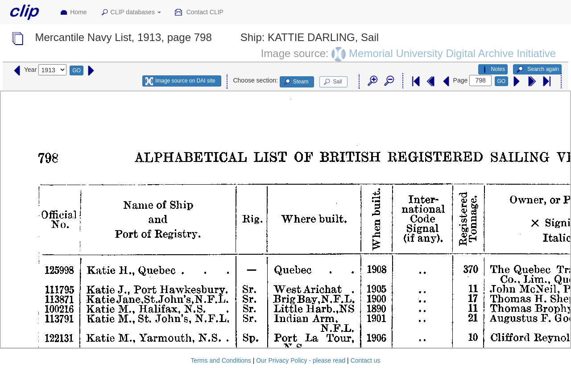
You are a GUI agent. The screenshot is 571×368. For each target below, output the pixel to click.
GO (76, 70)
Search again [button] (537, 70)
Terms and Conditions (220, 360)
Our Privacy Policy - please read (300, 360)
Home (73, 12)
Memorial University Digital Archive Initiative (452, 53)
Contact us (366, 360)
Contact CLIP (198, 12)
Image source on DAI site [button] (180, 81)
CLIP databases (130, 12)
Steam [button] (296, 82)
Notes (493, 70)
